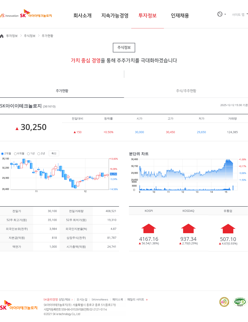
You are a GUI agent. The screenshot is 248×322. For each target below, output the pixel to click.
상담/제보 (56, 299)
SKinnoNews (100, 299)
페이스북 (117, 299)
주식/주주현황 (186, 91)
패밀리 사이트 (135, 299)
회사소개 (82, 15)
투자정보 (147, 15)
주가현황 (62, 91)
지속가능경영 (115, 15)
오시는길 (82, 299)
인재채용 (180, 15)
